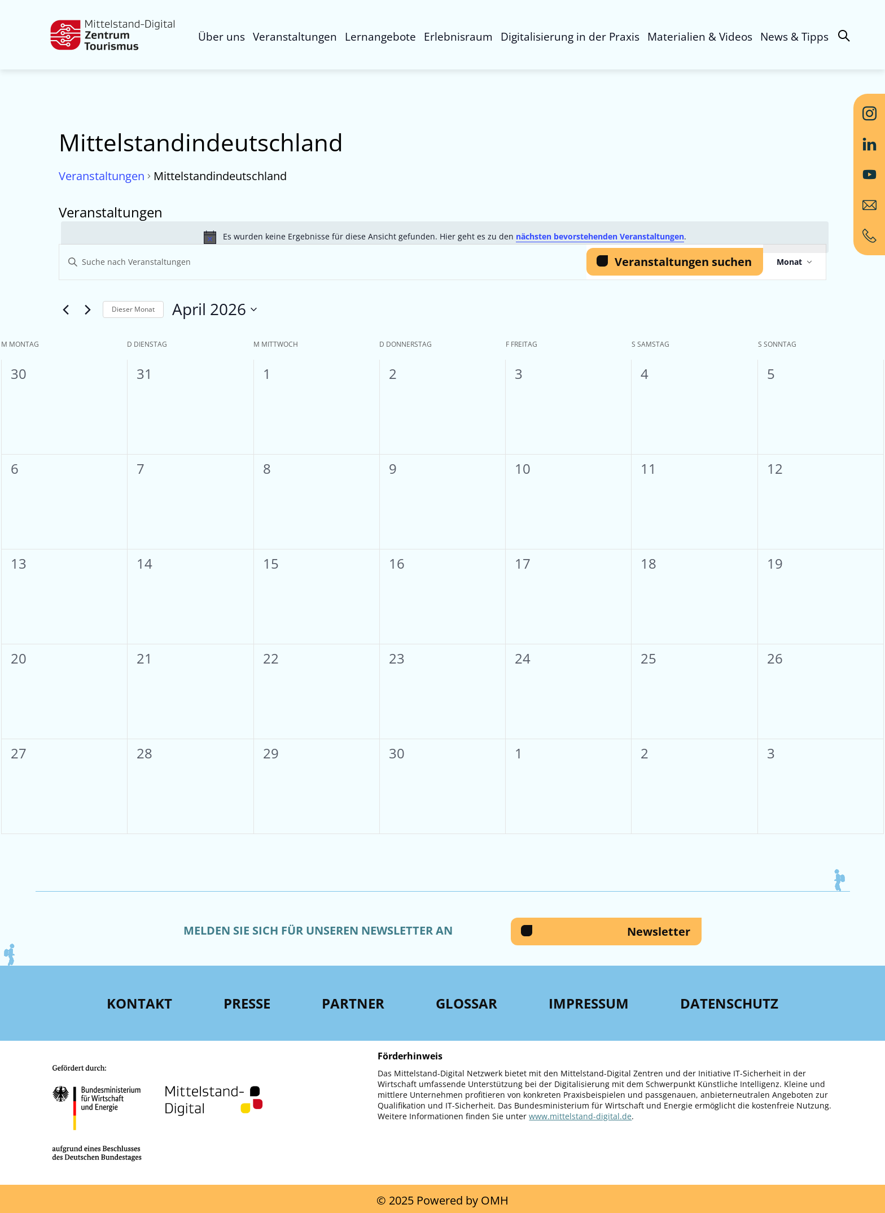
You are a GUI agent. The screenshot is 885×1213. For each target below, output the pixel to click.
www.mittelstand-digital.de (580, 1116)
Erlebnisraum (458, 36)
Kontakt (139, 1003)
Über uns (221, 36)
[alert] (445, 237)
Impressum (589, 1003)
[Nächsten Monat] (87, 309)
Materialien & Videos (699, 36)
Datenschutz (729, 1003)
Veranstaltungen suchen (683, 261)
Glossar (466, 1003)
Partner (353, 1003)
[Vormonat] (65, 309)
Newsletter (658, 931)
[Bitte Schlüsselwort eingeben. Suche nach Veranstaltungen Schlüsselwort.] (322, 262)
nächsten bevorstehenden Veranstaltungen (600, 236)
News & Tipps (794, 36)
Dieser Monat (133, 309)
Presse (247, 1003)
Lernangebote (380, 36)
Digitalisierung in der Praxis (570, 36)
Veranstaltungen (295, 36)
